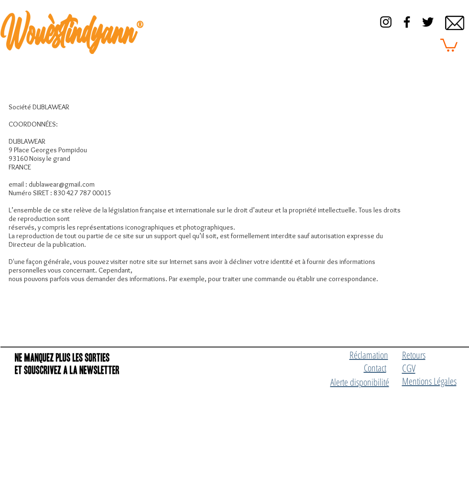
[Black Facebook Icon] (406, 22)
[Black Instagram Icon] (385, 22)
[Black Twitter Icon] (428, 22)
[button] (449, 44)
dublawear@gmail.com (62, 184)
